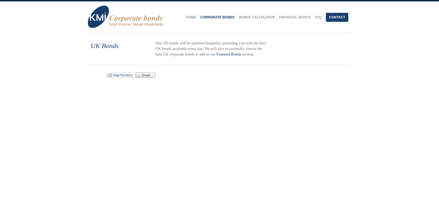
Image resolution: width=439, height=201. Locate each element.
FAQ (318, 17)
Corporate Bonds (217, 17)
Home (191, 17)
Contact (337, 17)
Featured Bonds (228, 54)
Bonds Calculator (257, 17)
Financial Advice (295, 17)
